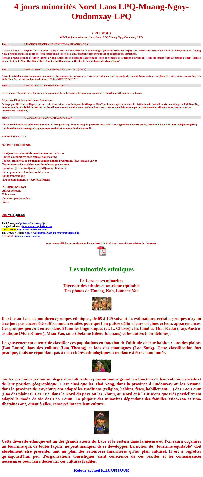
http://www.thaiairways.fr (31, 223)
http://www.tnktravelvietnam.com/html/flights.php (52, 232)
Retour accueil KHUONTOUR (101, 470)
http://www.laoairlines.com (32, 229)
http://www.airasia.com (27, 235)
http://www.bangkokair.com (37, 226)
